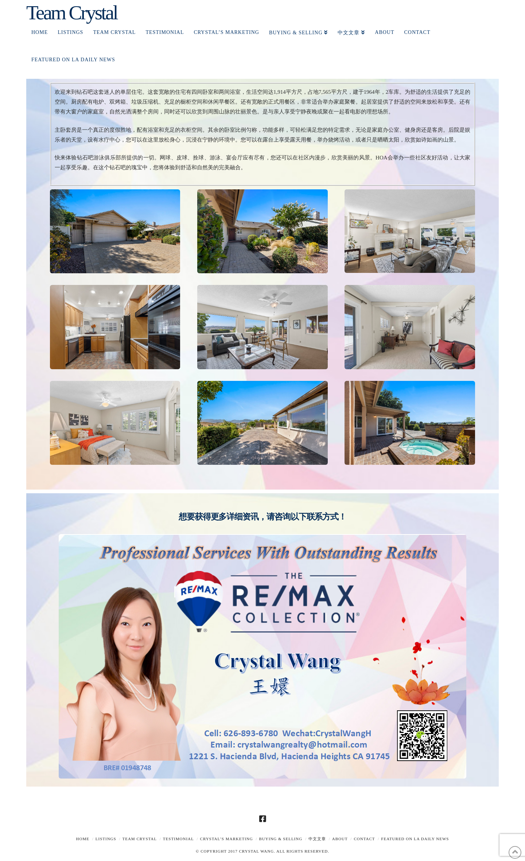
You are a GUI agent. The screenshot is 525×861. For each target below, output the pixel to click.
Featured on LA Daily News (415, 839)
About (340, 839)
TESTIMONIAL (178, 839)
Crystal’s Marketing (226, 839)
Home (82, 839)
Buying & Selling (281, 839)
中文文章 (317, 839)
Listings (106, 839)
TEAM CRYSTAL (139, 839)
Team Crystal (71, 13)
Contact (364, 839)
